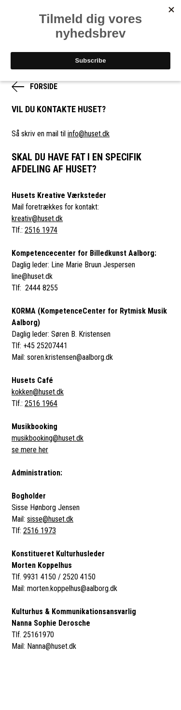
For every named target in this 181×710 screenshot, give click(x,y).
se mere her (30, 449)
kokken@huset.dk (38, 391)
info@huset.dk (89, 133)
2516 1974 (41, 230)
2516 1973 (39, 530)
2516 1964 (41, 403)
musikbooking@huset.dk (48, 438)
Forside (43, 86)
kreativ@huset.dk (37, 218)
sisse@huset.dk (50, 519)
